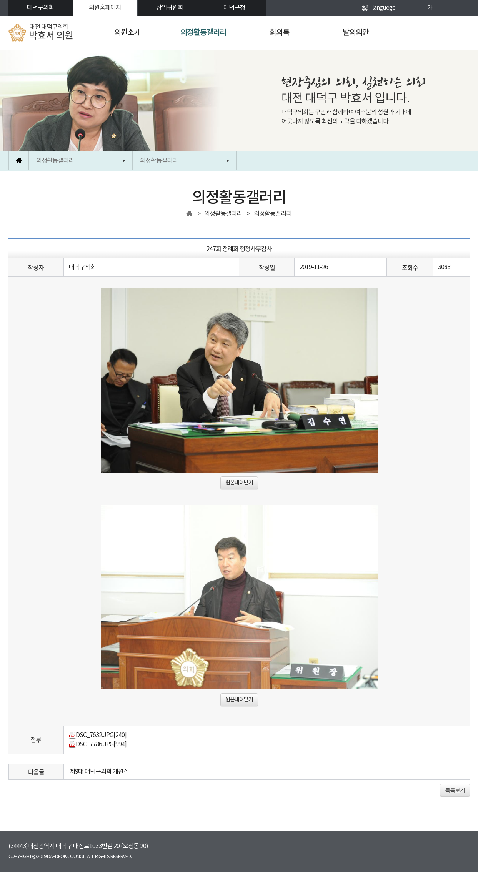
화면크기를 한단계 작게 (443, 8)
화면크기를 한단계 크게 (416, 8)
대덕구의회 (40, 7)
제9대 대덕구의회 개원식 (99, 771)
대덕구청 (234, 7)
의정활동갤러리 (203, 32)
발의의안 (356, 32)
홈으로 (18, 160)
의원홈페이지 (105, 7)
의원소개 (127, 32)
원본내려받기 (239, 483)
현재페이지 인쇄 (460, 8)
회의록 (279, 32)
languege (383, 7)
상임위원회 (169, 7)
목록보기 (455, 790)
